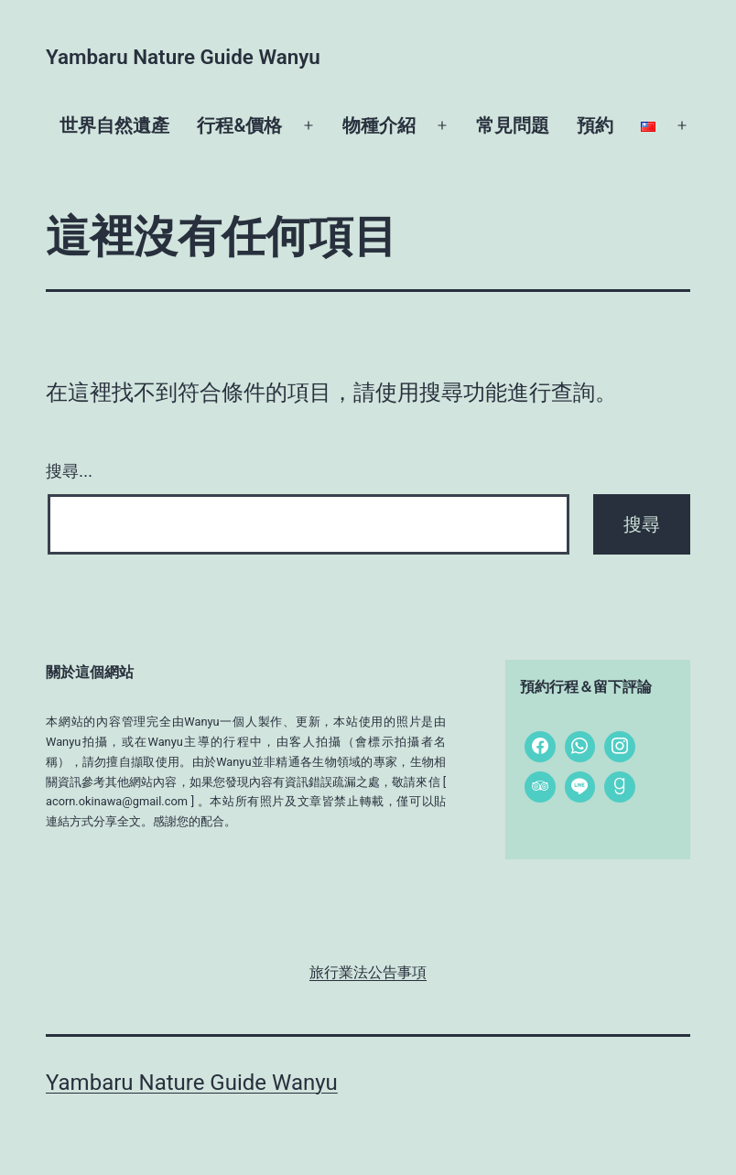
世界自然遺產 (114, 125)
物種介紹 (379, 125)
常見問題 (512, 125)
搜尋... (69, 471)
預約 (595, 125)
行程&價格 (239, 125)
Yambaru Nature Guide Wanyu (183, 57)
